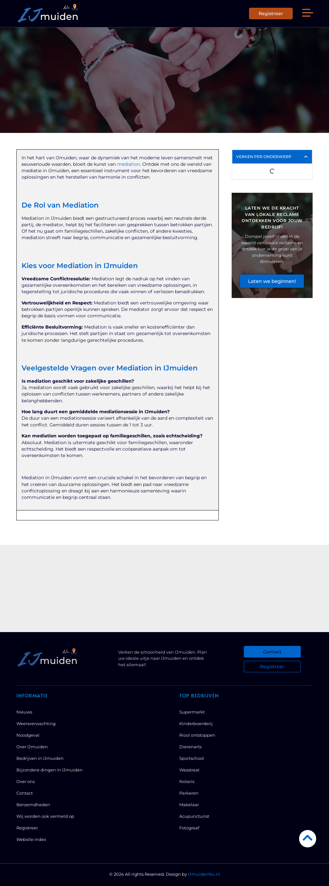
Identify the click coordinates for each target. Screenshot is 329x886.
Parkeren (189, 793)
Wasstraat (189, 769)
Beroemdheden (33, 804)
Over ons (25, 781)
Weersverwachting (36, 723)
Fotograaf (189, 827)
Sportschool (191, 758)
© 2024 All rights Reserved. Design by (164, 874)
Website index (31, 839)
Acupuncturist (194, 816)
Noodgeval (28, 735)
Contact (24, 793)
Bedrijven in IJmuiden (40, 758)
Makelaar (189, 804)
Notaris (186, 781)
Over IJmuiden (32, 746)
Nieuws (24, 711)
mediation (128, 164)
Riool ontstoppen (197, 735)
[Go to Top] (307, 837)
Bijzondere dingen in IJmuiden (49, 769)
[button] (307, 13)
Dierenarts (190, 746)
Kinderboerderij (196, 723)
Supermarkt (192, 711)
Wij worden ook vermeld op (45, 816)
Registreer (27, 827)
